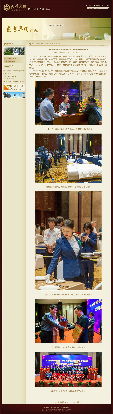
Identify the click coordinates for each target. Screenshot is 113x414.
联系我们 (106, 5)
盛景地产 (79, 402)
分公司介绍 (12, 58)
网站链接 (11, 62)
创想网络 (66, 407)
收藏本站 (98, 5)
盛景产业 (49, 44)
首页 (42, 44)
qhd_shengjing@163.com (16, 81)
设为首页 (90, 5)
